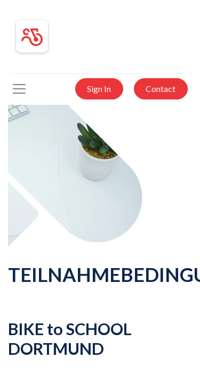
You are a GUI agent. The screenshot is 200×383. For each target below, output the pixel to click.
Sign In (99, 89)
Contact (160, 89)
